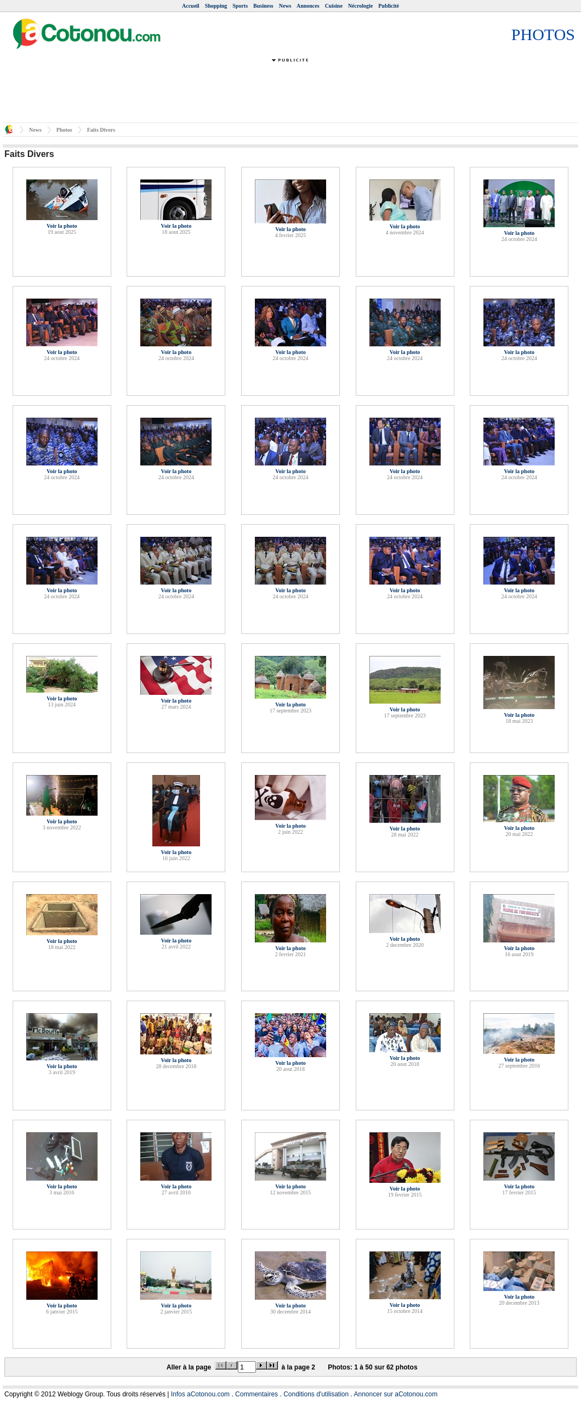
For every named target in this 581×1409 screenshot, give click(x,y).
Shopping (216, 6)
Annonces (308, 6)
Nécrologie (360, 6)
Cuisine (334, 6)
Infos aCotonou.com (200, 1394)
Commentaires (256, 1394)
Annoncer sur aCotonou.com (396, 1394)
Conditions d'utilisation (316, 1394)
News (285, 6)
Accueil (191, 6)
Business (263, 6)
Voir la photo (62, 226)
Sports (240, 6)
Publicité (388, 6)
